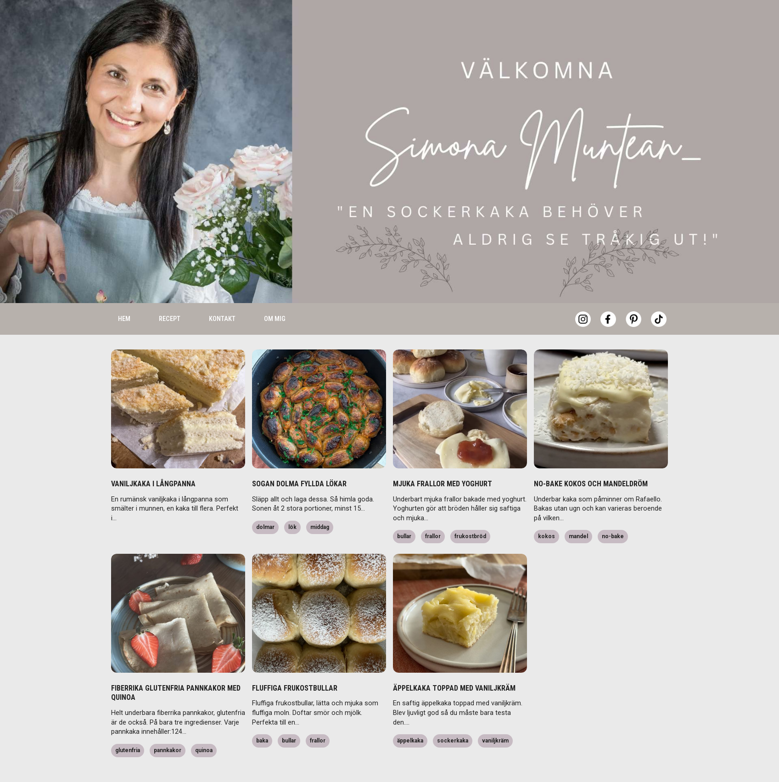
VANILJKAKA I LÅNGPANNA (153, 458)
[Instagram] (583, 294)
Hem (124, 293)
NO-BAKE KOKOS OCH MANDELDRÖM (591, 458)
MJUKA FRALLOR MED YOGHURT (442, 458)
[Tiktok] (659, 294)
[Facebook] (608, 294)
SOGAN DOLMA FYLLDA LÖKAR (299, 458)
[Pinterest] (633, 294)
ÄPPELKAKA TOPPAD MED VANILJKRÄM (454, 662)
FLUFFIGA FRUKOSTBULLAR (294, 662)
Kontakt (222, 293)
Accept (628, 759)
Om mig (275, 293)
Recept (169, 293)
